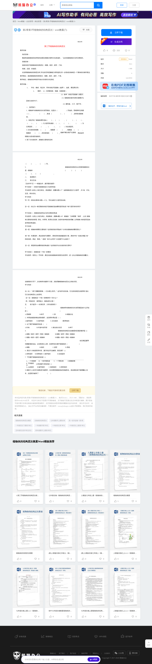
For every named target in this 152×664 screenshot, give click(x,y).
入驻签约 (107, 653)
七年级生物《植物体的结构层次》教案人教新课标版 (60, 495)
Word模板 (21, 21)
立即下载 (75, 390)
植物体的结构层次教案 (23, 420)
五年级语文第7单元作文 (24, 430)
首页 (42, 5)
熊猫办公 (53, 653)
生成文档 (111, 41)
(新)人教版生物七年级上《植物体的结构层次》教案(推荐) (60, 553)
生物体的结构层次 (41, 420)
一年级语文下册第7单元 (24, 425)
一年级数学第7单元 (41, 425)
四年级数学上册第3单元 (43, 430)
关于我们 (62, 653)
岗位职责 (38, 21)
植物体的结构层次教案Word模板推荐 (33, 441)
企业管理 (29, 21)
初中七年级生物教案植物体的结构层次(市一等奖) (60, 611)
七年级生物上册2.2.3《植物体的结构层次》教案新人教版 (28, 611)
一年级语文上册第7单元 (77, 425)
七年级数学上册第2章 (58, 420)
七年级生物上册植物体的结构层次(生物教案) (92, 611)
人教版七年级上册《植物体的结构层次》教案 (92, 495)
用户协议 (73, 653)
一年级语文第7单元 (58, 425)
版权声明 (84, 653)
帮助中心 (96, 653)
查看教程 (124, 59)
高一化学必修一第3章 (76, 420)
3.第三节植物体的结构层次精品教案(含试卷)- (28, 495)
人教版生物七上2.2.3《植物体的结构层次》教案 (125, 553)
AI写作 (93, 659)
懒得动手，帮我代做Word (116, 105)
